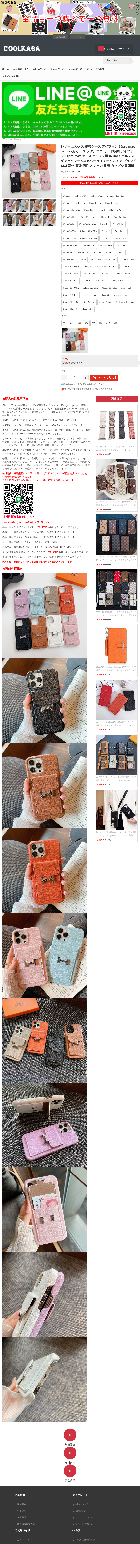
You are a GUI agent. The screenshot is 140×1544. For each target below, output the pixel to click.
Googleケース (75, 69)
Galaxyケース (57, 69)
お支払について (24, 1539)
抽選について (80, 1511)
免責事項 (21, 1517)
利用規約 (21, 1511)
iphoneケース (39, 69)
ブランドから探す (95, 69)
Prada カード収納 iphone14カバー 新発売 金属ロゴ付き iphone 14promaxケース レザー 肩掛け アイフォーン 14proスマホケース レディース (116, 835)
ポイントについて (83, 1524)
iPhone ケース (19, 139)
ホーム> (9, 139)
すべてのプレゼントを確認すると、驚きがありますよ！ (88, 389)
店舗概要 (21, 1504)
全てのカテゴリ (21, 69)
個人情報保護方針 (25, 1524)
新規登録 (60, 36)
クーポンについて (83, 1517)
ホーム (5, 69)
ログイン (77, 36)
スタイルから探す (11, 76)
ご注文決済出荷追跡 (84, 1539)
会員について (80, 1504)
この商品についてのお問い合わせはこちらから (84, 384)
